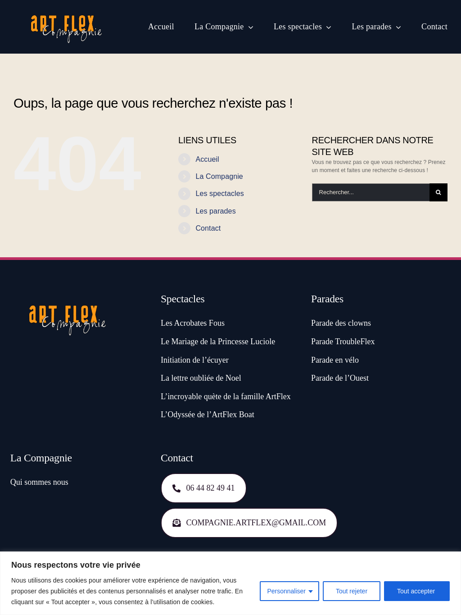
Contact (208, 228)
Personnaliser (286, 591)
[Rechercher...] (370, 192)
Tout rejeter (351, 591)
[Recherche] (438, 192)
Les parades (215, 211)
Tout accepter (417, 591)
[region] (230, 583)
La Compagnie (219, 176)
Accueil (207, 159)
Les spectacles (219, 193)
